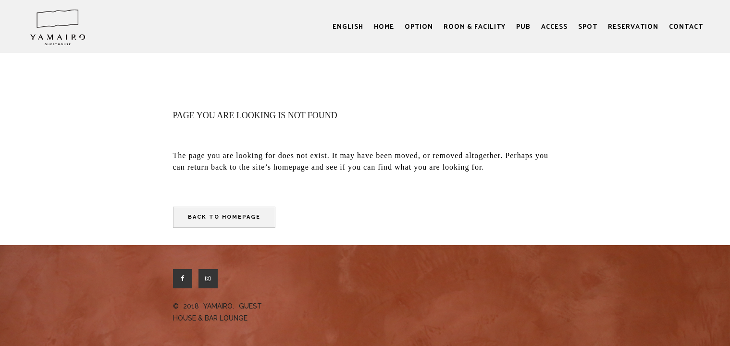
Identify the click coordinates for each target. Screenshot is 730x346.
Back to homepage (224, 217)
